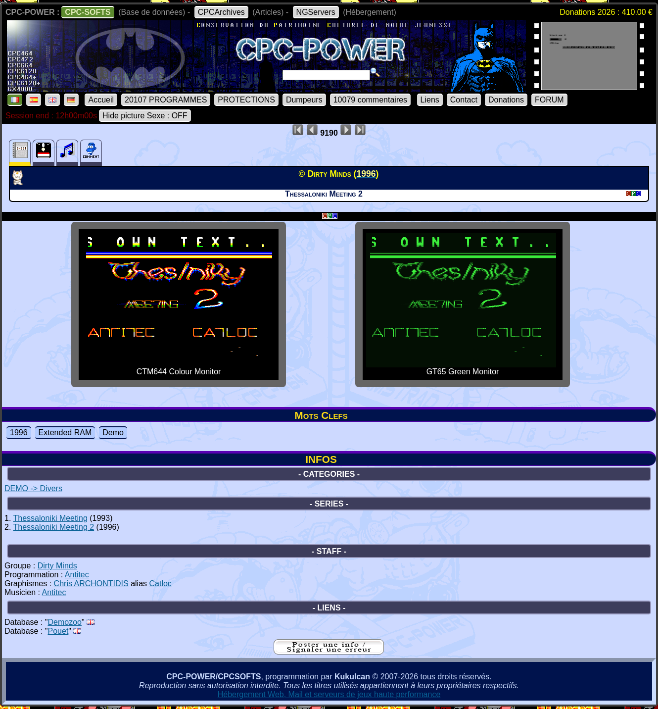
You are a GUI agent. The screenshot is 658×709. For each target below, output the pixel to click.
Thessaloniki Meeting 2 (53, 527)
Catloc (160, 583)
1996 (19, 432)
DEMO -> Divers (33, 488)
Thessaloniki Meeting (50, 518)
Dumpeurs (304, 100)
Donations (506, 100)
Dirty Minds (57, 565)
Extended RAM (65, 432)
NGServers (315, 12)
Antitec (77, 574)
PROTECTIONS (246, 100)
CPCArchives (221, 12)
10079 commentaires (370, 100)
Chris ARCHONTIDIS (91, 583)
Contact (463, 100)
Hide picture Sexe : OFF (145, 115)
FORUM (549, 100)
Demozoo (65, 622)
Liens (430, 100)
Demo (113, 432)
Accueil (101, 100)
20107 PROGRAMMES (166, 100)
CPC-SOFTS (87, 12)
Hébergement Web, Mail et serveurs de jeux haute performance (329, 694)
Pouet (58, 631)
